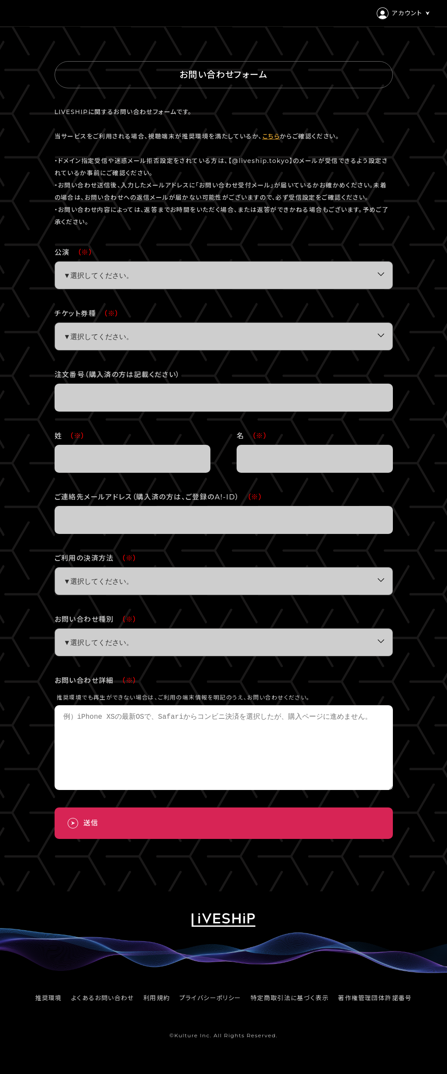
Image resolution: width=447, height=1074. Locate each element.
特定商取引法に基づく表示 (290, 1014)
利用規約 (156, 1014)
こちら (271, 136)
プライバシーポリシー (210, 1014)
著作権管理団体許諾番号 (375, 1014)
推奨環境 (48, 1014)
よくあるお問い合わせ (102, 1014)
